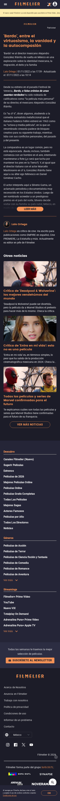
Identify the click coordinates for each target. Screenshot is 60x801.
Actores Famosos (14, 511)
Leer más (30, 209)
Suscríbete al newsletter (30, 660)
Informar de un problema (18, 720)
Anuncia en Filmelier (15, 694)
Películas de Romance (16, 568)
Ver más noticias (30, 424)
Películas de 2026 (14, 476)
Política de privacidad (16, 707)
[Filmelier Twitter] (23, 745)
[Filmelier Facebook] (16, 745)
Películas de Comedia (16, 562)
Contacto (9, 726)
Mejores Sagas (12, 505)
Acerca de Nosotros (15, 687)
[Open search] (52, 782)
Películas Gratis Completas (19, 493)
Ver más (11, 580)
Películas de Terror (15, 551)
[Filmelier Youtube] (31, 745)
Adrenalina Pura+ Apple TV (19, 625)
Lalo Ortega (10, 71)
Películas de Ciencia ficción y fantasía (25, 557)
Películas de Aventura (16, 574)
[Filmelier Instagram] (8, 745)
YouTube (9, 602)
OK (49, 793)
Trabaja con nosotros (16, 700)
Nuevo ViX (10, 608)
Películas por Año (14, 516)
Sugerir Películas (13, 465)
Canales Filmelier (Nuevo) (19, 459)
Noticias (8, 528)
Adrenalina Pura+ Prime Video (21, 619)
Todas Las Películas (15, 499)
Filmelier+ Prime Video (17, 596)
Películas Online (13, 488)
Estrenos (9, 470)
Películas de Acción (15, 545)
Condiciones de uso (10, 795)
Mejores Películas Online (18, 482)
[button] (28, 735)
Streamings (10, 589)
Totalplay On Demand (16, 613)
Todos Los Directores (16, 522)
